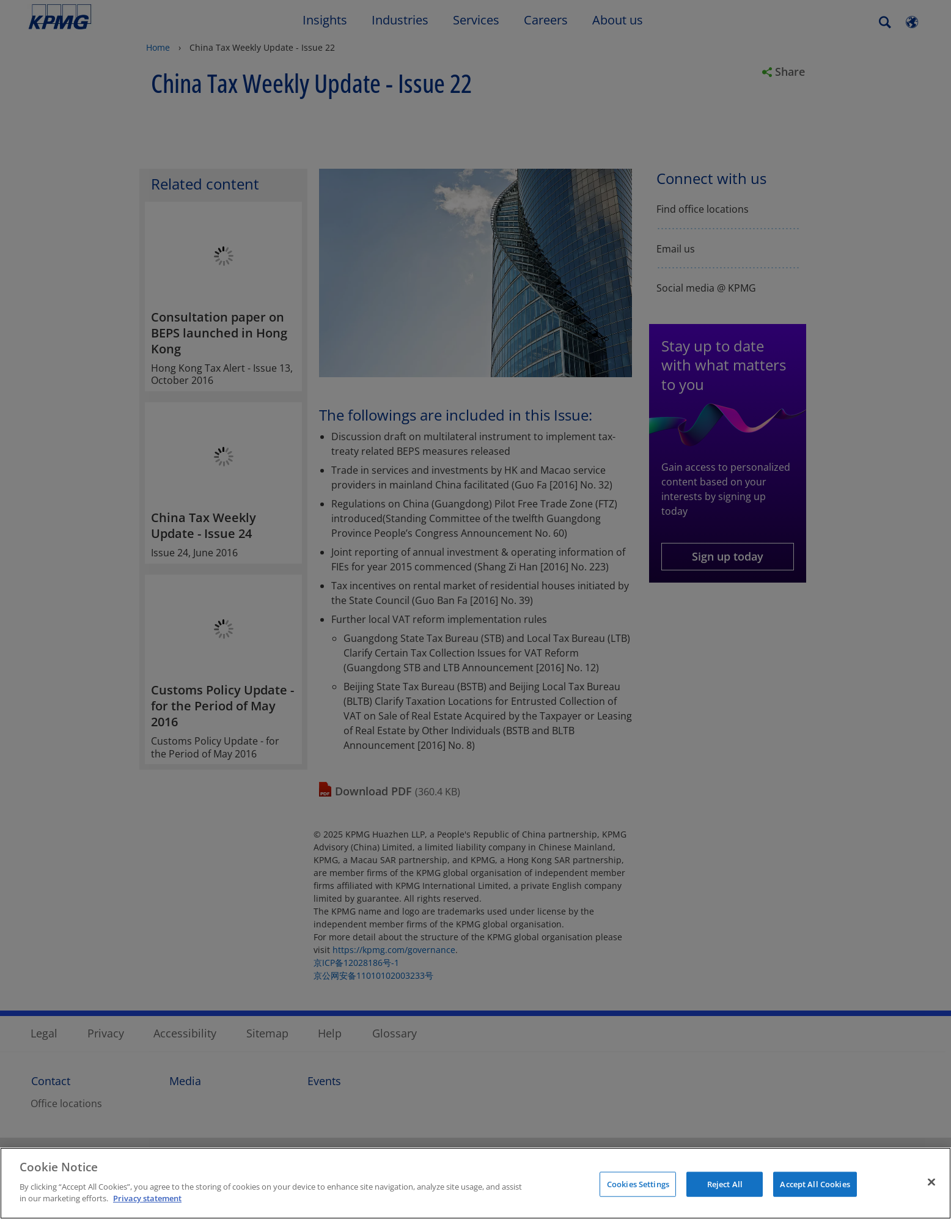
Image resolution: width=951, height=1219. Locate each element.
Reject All (725, 1183)
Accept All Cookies (815, 1183)
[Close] (931, 1181)
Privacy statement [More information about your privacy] (147, 1198)
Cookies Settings (638, 1183)
